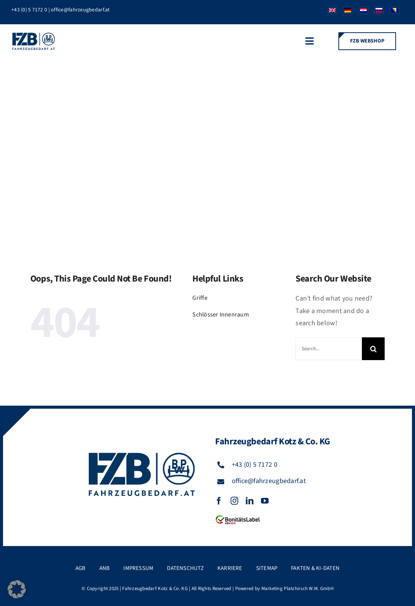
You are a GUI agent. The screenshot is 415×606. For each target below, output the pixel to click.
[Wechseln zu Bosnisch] (391, 12)
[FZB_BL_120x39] (238, 515)
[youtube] (265, 501)
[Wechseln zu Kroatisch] (360, 12)
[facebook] (219, 501)
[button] (16, 589)
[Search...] (329, 348)
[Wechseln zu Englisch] (329, 12)
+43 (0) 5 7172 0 (29, 10)
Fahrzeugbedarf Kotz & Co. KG (155, 588)
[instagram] (234, 501)
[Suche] (373, 348)
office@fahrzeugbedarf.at (80, 10)
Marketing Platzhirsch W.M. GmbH (297, 588)
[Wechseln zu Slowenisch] (376, 12)
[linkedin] (249, 501)
